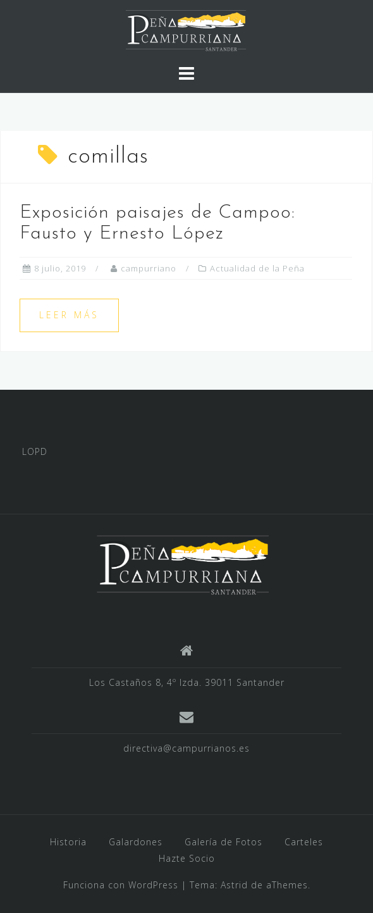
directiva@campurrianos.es (186, 748)
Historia (68, 842)
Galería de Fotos (223, 842)
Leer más (69, 315)
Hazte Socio (187, 858)
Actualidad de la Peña (257, 268)
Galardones (135, 842)
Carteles (303, 842)
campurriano (148, 268)
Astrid (234, 885)
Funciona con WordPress (120, 885)
